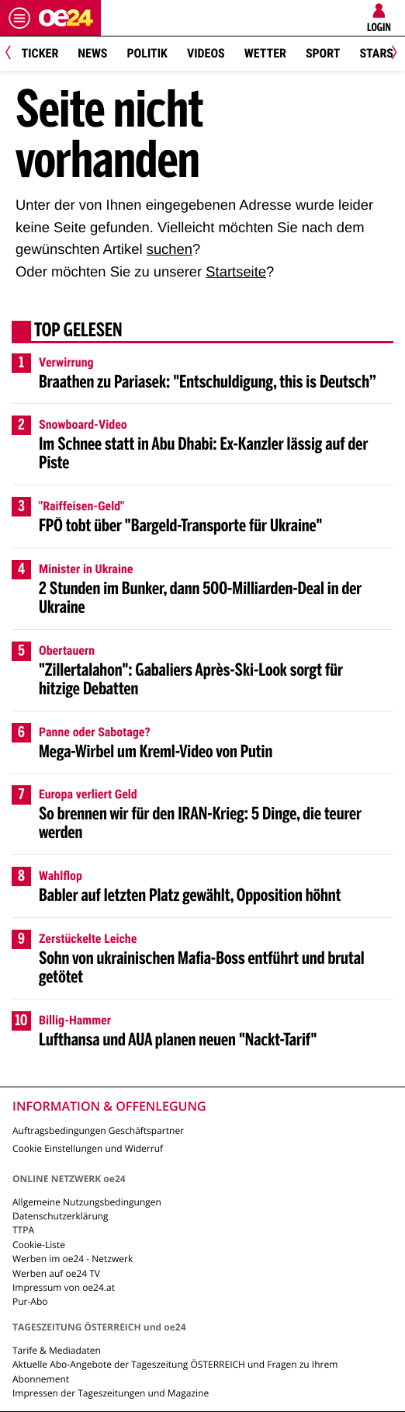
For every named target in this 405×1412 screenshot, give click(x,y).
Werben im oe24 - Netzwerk (72, 1258)
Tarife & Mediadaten (56, 1350)
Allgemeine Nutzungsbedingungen (86, 1202)
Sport (323, 53)
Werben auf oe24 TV (56, 1273)
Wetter (265, 53)
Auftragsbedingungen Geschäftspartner (98, 1130)
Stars (376, 53)
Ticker (40, 53)
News (92, 53)
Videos (206, 53)
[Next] (391, 54)
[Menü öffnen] (19, 17)
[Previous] (13, 54)
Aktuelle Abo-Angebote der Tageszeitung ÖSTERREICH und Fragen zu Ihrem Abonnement (175, 1371)
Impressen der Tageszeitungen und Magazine (110, 1393)
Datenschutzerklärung (60, 1215)
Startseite (236, 271)
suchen (169, 249)
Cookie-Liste (38, 1244)
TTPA (23, 1229)
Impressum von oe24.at (63, 1287)
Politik (147, 53)
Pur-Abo (30, 1301)
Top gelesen (78, 331)
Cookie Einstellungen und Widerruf (87, 1148)
